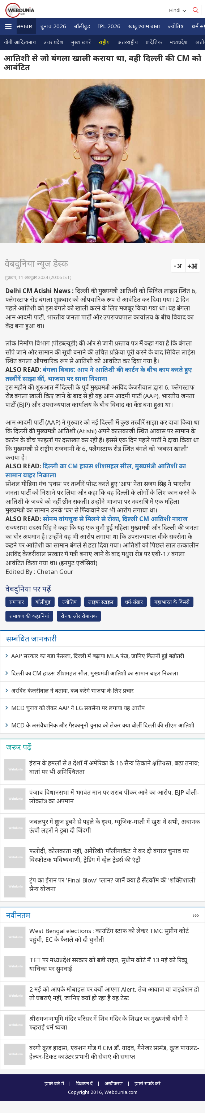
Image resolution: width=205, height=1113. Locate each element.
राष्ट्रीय (104, 42)
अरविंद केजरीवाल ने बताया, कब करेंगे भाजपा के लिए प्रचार (72, 691)
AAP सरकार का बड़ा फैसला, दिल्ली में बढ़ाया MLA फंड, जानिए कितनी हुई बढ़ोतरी (97, 656)
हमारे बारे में (54, 1083)
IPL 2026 (109, 26)
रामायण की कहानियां (29, 616)
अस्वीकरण (113, 1083)
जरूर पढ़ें (18, 747)
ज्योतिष (176, 26)
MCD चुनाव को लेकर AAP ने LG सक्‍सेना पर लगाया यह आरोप (78, 708)
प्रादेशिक (154, 42)
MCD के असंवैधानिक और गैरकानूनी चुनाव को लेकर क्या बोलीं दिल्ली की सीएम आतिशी (102, 725)
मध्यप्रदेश (179, 42)
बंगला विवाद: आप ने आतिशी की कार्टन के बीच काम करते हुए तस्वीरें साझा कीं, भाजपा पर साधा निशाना (98, 373)
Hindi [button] (176, 10)
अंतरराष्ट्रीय (128, 42)
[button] (8, 26)
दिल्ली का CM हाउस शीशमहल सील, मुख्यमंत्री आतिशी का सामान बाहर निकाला (94, 673)
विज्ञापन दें (84, 1083)
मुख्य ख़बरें (81, 42)
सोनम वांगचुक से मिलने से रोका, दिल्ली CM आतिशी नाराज (115, 519)
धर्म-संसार (134, 601)
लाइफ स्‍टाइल (101, 601)
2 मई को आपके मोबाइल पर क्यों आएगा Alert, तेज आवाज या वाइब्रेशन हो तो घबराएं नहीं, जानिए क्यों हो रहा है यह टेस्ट (114, 993)
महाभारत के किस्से (171, 601)
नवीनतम (18, 915)
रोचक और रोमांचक (79, 616)
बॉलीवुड (82, 26)
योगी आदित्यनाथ (20, 42)
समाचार (24, 26)
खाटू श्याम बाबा (144, 26)
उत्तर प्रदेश (53, 42)
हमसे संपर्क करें (147, 1083)
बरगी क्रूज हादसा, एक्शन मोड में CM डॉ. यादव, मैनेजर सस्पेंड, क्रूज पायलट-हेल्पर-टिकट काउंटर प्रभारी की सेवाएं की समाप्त (114, 1052)
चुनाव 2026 (53, 26)
